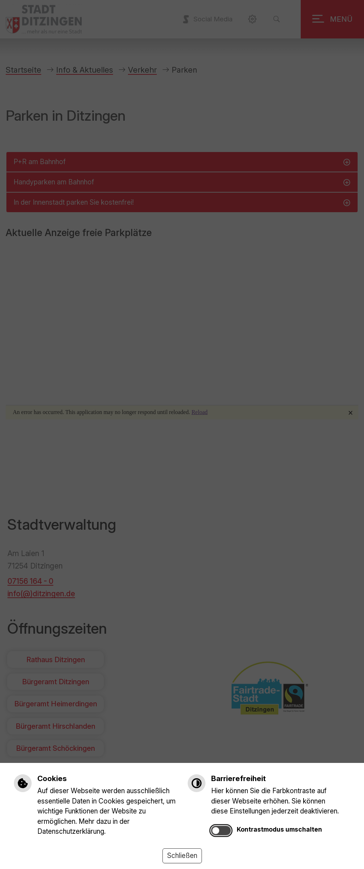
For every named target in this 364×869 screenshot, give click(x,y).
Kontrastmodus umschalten (279, 829)
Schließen (182, 856)
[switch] (221, 831)
